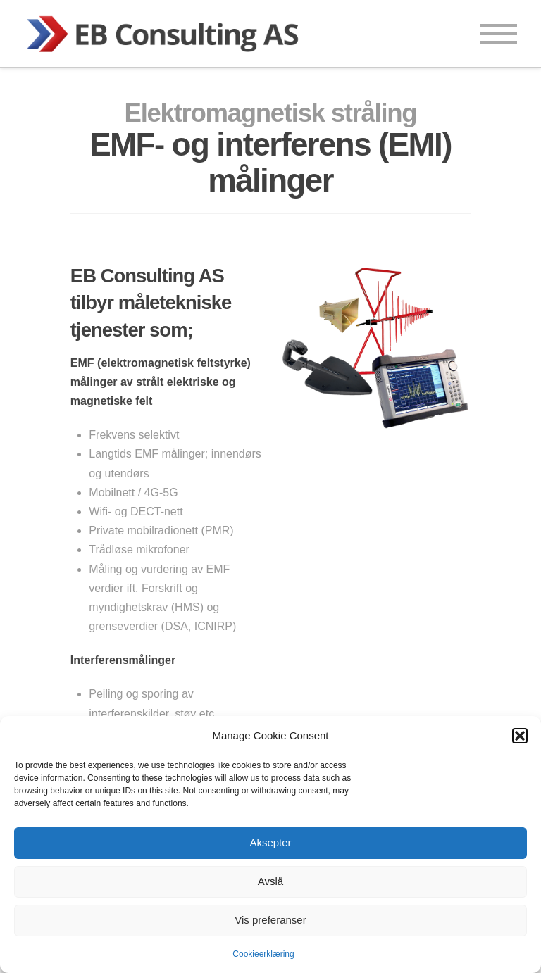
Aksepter (270, 842)
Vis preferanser (270, 920)
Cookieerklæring (263, 954)
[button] (520, 736)
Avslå (270, 881)
